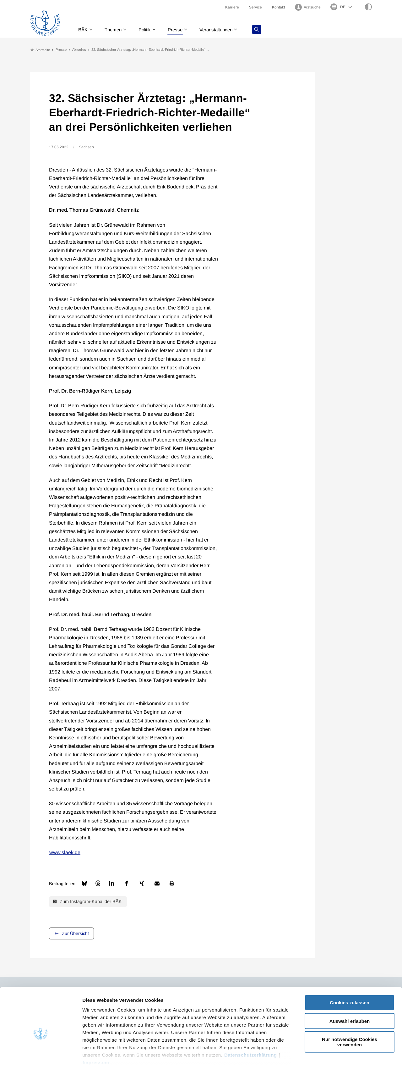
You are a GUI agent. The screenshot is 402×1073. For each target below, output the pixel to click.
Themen (115, 29)
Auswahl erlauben (349, 994)
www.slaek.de (64, 852)
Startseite (40, 50)
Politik (148, 29)
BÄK (83, 29)
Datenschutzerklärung (250, 1028)
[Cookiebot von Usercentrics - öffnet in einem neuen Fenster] (40, 1060)
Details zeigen (334, 1060)
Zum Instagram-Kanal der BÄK (87, 902)
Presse (179, 29)
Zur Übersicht (75, 933)
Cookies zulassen (349, 976)
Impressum (96, 1036)
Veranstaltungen (222, 29)
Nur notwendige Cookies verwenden (349, 1015)
